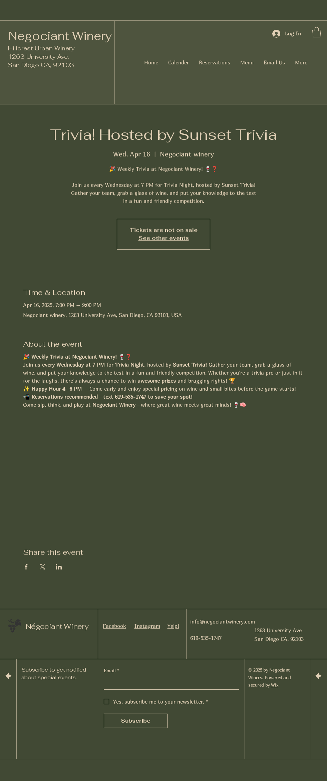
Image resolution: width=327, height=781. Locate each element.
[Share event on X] (42, 566)
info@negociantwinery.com (222, 621)
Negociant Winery (60, 35)
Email (111, 670)
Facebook (114, 626)
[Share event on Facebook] (26, 566)
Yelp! (173, 626)
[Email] (169, 683)
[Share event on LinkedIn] (59, 566)
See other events (163, 238)
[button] (316, 32)
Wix (274, 685)
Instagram (147, 626)
